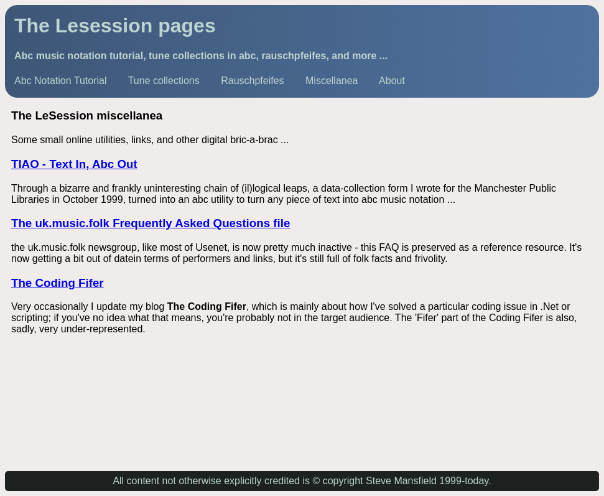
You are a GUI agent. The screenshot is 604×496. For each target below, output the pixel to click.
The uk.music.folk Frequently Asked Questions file (150, 223)
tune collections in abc (202, 55)
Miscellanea (331, 80)
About (392, 80)
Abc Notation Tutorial (60, 80)
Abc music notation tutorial (78, 55)
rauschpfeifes (293, 55)
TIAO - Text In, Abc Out (74, 164)
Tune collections (164, 80)
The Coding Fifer (57, 282)
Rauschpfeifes (252, 80)
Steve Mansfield (401, 480)
